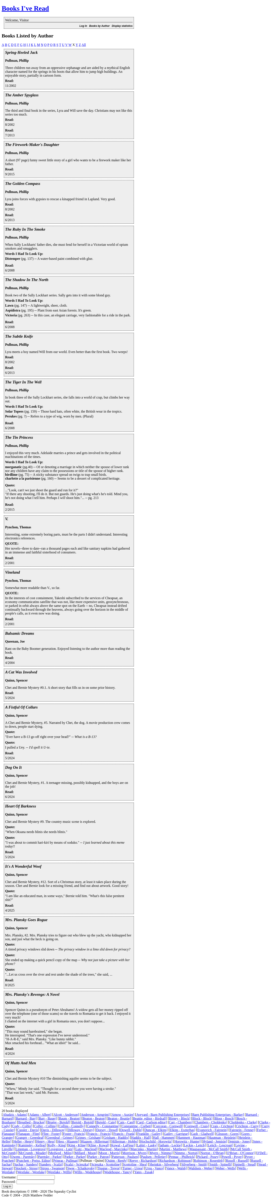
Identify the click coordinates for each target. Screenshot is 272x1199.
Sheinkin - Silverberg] (164, 1164)
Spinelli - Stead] (245, 1164)
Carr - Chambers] (181, 1122)
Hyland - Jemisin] (215, 1141)
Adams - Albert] (40, 1114)
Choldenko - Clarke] (243, 1122)
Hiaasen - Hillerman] (95, 1141)
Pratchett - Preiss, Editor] (34, 1160)
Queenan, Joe (15, 641)
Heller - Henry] (23, 1141)
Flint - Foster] (51, 1134)
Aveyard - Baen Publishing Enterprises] (163, 1114)
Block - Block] (202, 1118)
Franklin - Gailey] (149, 1134)
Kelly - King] (57, 1145)
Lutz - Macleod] (86, 1149)
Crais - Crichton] (222, 1126)
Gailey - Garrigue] (176, 1134)
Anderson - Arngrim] (95, 1114)
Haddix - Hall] (141, 1137)
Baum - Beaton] (70, 1118)
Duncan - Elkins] (155, 1130)
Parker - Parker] (75, 1157)
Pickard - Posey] (208, 1157)
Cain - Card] (126, 1122)
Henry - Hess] (45, 1141)
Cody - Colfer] (22, 1126)
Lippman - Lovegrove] (31, 1149)
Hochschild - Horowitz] (156, 1141)
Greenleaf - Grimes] (60, 1137)
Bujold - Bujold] (83, 1122)
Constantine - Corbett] (137, 1126)
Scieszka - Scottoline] (106, 1164)
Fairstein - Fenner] (242, 1130)
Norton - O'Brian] (213, 1153)
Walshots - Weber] (201, 1168)
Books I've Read (25, 8)
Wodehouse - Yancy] (118, 1172)
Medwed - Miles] (61, 1153)
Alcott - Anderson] (66, 1114)
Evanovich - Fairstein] (212, 1130)
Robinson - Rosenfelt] (209, 1160)
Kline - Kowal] (99, 1145)
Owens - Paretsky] (23, 1157)
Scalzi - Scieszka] (77, 1164)
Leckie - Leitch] (195, 1145)
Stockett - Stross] (27, 1168)
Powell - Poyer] (232, 1157)
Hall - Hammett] (164, 1137)
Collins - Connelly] (72, 1126)
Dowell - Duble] (131, 1130)
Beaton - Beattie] (119, 1118)
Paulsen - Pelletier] (154, 1157)
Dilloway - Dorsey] (81, 1130)
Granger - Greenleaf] (30, 1137)
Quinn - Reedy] (117, 1160)
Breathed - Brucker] (31, 1122)
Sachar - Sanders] (26, 1164)
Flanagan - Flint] (28, 1134)
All (84, 45)
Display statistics (122, 25)
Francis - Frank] (124, 1134)
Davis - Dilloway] (53, 1130)
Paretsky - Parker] (50, 1157)
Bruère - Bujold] (58, 1122)
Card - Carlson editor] (152, 1122)
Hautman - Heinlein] (222, 1137)
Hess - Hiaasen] (68, 1141)
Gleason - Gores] (227, 1134)
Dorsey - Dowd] (107, 1130)
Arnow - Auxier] (123, 1114)
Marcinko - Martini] (144, 1149)
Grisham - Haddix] (116, 1137)
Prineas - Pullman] (66, 1160)
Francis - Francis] (100, 1134)
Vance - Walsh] (176, 1168)
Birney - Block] (179, 1118)
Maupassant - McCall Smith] (209, 1149)
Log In (83, 25)
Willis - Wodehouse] (88, 1172)
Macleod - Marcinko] (114, 1149)
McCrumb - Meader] (33, 1153)
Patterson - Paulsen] (125, 1157)
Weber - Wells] (226, 1168)
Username (9, 1177)
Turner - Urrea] (132, 1168)
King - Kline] (77, 1145)
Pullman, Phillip (17, 60)
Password (8, 1181)
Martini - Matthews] (174, 1149)
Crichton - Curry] (248, 1126)
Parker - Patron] (99, 1157)
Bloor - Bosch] (224, 1118)
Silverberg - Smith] (194, 1164)
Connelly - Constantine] (103, 1126)
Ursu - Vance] (154, 1168)
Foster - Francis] (74, 1134)
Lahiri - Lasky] (147, 1145)
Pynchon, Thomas (18, 527)
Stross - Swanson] (53, 1168)
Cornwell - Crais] (197, 1126)
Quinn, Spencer (16, 680)
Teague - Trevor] (109, 1168)
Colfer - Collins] (45, 1126)
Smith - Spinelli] (221, 1164)
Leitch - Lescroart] (220, 1145)
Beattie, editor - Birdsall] (150, 1118)
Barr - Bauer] (48, 1118)
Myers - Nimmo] (161, 1153)
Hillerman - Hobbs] (125, 1141)
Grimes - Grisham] (89, 1137)
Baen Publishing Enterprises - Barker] (218, 1114)
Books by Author (99, 25)
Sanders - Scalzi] (51, 1164)
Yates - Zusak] (144, 1172)
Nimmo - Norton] (187, 1153)
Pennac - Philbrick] (182, 1157)
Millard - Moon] (86, 1153)
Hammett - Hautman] (192, 1137)
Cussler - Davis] (28, 1130)
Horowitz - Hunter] (187, 1141)
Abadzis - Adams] (15, 1114)
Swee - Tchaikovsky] (81, 1168)
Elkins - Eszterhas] (182, 1130)
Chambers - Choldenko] (211, 1122)
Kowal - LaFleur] (123, 1145)
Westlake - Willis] (60, 1172)
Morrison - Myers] (134, 1153)
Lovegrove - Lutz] (60, 1149)
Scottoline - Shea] (135, 1164)
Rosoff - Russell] (237, 1160)
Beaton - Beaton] (94, 1118)
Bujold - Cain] (106, 1122)
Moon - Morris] (109, 1153)
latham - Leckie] (170, 1145)
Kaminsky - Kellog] (32, 1145)
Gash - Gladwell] (202, 1134)
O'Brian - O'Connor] (241, 1153)
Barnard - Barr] (26, 1118)
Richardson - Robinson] (175, 1160)
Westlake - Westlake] (31, 1172)
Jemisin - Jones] (240, 1141)
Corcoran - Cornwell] (168, 1126)
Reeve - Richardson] (143, 1160)
